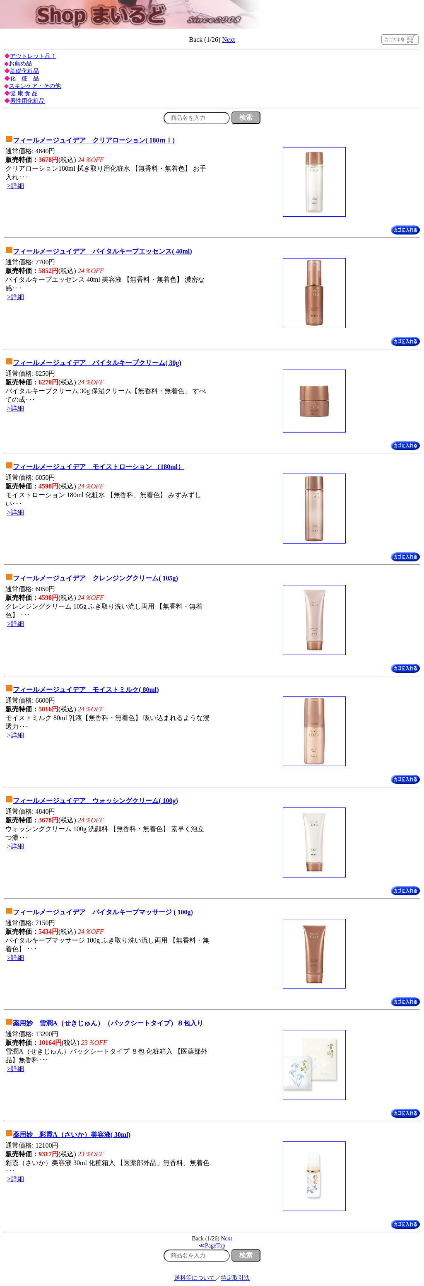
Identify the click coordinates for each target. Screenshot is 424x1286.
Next (228, 39)
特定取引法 (235, 1278)
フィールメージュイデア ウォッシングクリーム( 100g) (95, 800)
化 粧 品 (24, 78)
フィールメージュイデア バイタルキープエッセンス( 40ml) (102, 251)
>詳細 (15, 185)
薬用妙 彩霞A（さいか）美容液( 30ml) (71, 1134)
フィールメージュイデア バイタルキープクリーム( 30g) (97, 362)
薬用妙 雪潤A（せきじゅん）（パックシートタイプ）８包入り (108, 1023)
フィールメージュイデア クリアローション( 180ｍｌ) (94, 140)
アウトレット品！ (33, 56)
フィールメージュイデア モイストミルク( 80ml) (86, 689)
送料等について (194, 1278)
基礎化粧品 (24, 71)
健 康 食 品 (24, 93)
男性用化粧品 (27, 101)
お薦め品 (20, 63)
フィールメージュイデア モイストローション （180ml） (98, 466)
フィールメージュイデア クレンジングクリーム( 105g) (95, 578)
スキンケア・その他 (35, 86)
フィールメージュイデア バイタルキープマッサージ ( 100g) (103, 912)
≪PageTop (212, 1245)
